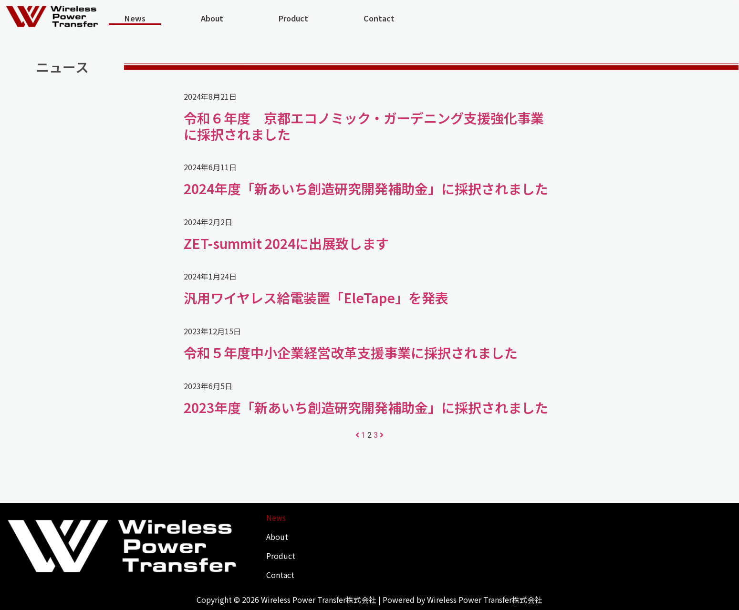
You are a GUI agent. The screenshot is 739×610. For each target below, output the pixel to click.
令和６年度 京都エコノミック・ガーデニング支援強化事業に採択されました (364, 126)
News (135, 18)
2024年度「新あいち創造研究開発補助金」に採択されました (366, 188)
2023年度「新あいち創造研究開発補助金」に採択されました (366, 407)
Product (293, 18)
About (212, 18)
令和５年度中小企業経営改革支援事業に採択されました (351, 352)
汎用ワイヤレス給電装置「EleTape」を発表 (316, 297)
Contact (379, 18)
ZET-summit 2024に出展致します (286, 243)
